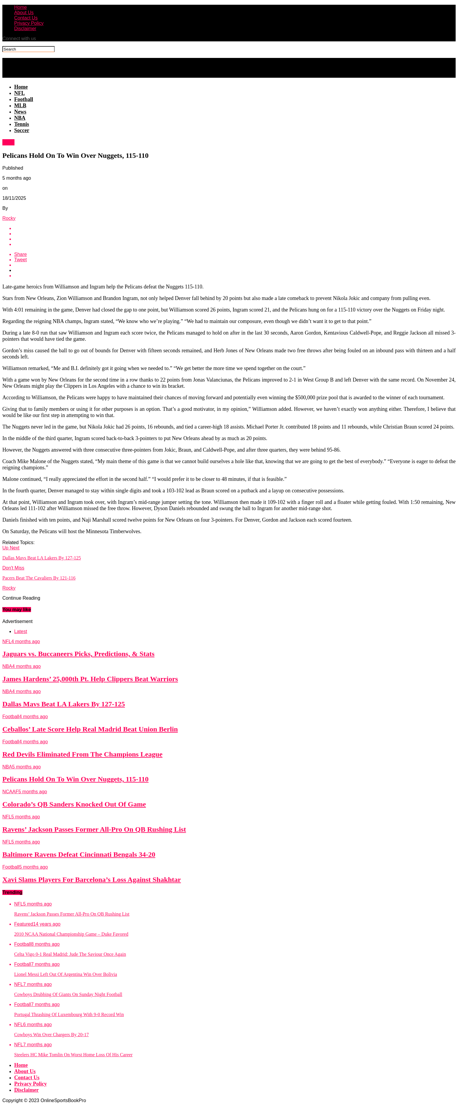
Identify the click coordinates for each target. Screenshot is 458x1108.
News (20, 112)
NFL (19, 93)
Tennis (21, 124)
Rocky (8, 218)
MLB (20, 105)
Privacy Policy (29, 23)
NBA (19, 118)
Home (20, 7)
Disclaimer (25, 28)
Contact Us (26, 17)
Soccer (21, 130)
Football (23, 99)
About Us (24, 12)
